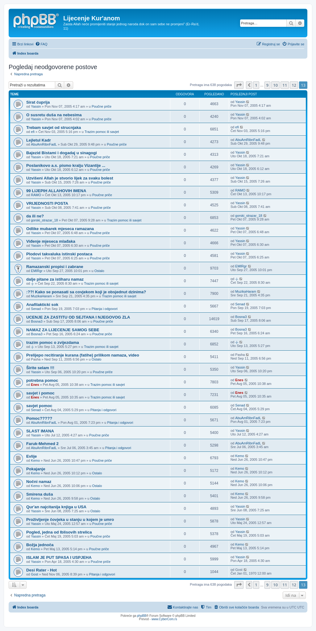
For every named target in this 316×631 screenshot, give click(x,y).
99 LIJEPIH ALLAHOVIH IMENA (56, 190)
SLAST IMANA (40, 431)
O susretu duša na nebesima (54, 115)
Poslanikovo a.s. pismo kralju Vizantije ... (65, 165)
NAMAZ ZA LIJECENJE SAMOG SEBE (62, 330)
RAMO (36, 195)
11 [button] (284, 85)
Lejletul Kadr (38, 140)
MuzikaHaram (41, 296)
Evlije (31, 456)
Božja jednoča (40, 544)
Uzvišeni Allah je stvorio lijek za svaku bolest (69, 178)
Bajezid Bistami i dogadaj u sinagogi (61, 153)
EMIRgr (36, 271)
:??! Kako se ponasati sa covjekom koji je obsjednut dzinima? (86, 292)
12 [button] (294, 85)
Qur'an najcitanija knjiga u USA (56, 507)
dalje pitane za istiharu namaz (55, 279)
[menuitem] (41, 44)
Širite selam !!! (40, 367)
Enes (35, 384)
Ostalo (99, 271)
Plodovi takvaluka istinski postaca (59, 254)
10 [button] (275, 85)
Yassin (36, 106)
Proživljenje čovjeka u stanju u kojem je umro (70, 519)
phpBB (141, 615)
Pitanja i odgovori (105, 309)
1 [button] (256, 85)
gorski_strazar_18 (44, 220)
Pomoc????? (39, 418)
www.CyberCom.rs (164, 619)
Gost (34, 574)
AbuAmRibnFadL (44, 144)
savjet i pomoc (40, 393)
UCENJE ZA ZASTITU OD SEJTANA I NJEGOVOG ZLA (78, 317)
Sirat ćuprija (38, 102)
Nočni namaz (38, 481)
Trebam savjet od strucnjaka (53, 127)
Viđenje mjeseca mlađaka (50, 241)
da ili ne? (35, 216)
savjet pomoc (39, 405)
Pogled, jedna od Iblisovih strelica (59, 532)
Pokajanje (35, 469)
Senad (36, 309)
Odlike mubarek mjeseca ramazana (60, 228)
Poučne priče (101, 106)
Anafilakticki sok (42, 304)
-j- (32, 283)
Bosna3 (36, 321)
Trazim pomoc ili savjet (102, 132)
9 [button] (267, 85)
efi (33, 132)
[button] (238, 85)
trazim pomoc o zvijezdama (52, 342)
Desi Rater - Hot (41, 570)
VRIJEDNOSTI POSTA (47, 203)
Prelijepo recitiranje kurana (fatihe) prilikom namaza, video (82, 355)
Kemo (35, 460)
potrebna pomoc (42, 380)
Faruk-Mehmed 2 (42, 443)
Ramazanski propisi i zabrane (54, 266)
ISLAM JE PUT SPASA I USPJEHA (59, 557)
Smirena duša (39, 494)
